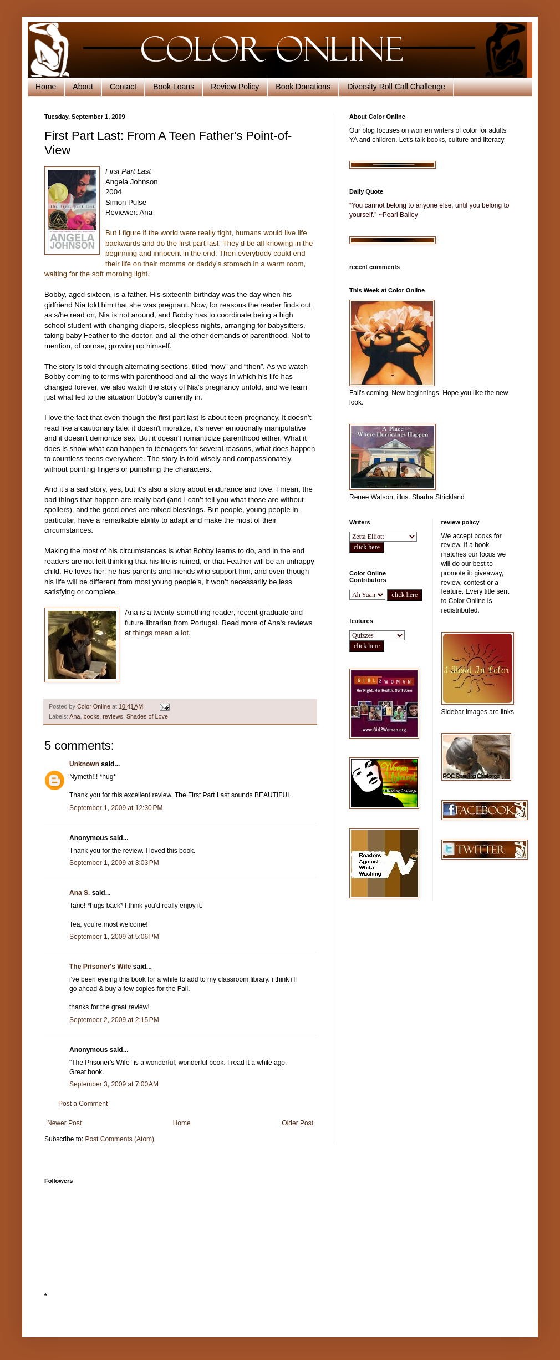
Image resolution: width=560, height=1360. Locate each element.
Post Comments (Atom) (119, 1139)
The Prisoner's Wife (100, 966)
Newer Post (64, 1123)
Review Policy (235, 86)
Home (45, 86)
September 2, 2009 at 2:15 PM (114, 1020)
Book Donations (303, 86)
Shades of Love (147, 716)
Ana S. (79, 893)
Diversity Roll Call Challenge (396, 86)
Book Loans (173, 86)
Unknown (84, 764)
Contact (123, 86)
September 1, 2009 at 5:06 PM (114, 937)
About (83, 86)
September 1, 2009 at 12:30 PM (115, 808)
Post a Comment (83, 1104)
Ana (74, 716)
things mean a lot (161, 633)
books (91, 716)
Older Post (297, 1123)
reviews (113, 716)
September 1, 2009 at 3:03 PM (114, 863)
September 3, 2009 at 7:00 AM (114, 1084)
